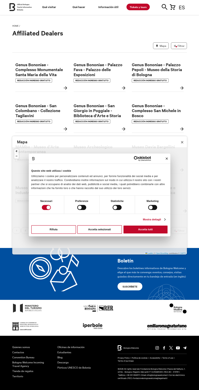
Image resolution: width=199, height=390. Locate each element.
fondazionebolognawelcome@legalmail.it (150, 378)
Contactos (18, 352)
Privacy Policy (124, 357)
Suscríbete (130, 286)
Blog (60, 357)
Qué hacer (79, 7)
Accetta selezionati (99, 229)
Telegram (185, 348)
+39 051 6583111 (133, 374)
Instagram (157, 348)
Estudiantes (64, 352)
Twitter (171, 348)
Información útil (108, 7)
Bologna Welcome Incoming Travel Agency (28, 364)
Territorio (17, 376)
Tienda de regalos (22, 371)
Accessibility (155, 357)
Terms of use (167, 357)
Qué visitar (49, 7)
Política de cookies (140, 357)
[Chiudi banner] (167, 158)
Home (15, 25)
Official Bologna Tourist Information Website (24, 7)
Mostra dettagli (152, 219)
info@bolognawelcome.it (157, 374)
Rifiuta (54, 229)
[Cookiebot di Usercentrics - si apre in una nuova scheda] (137, 158)
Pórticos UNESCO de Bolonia (74, 367)
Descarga (63, 362)
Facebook (164, 348)
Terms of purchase (126, 360)
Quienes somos (21, 347)
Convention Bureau (23, 357)
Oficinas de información (70, 347)
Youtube (178, 348)
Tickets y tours (138, 7)
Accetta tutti (145, 229)
